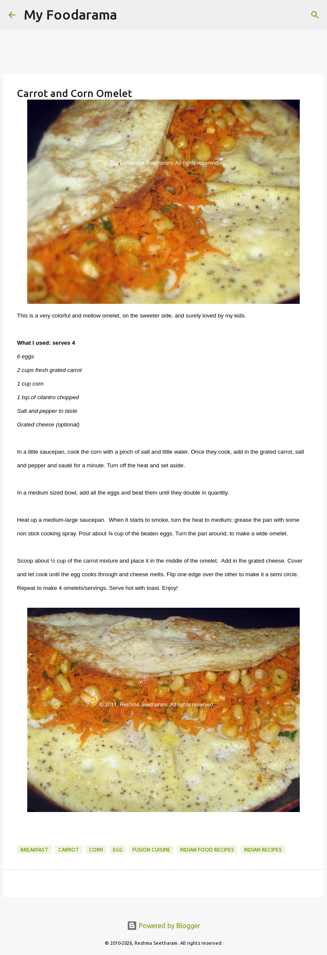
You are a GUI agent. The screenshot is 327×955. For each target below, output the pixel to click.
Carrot (68, 849)
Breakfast (34, 849)
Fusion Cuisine (151, 849)
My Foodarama (70, 14)
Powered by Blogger (163, 925)
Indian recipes (263, 849)
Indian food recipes (207, 849)
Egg (118, 849)
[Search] (129, 15)
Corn (96, 849)
